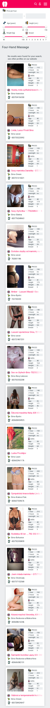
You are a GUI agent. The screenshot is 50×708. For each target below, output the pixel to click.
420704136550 (17, 97)
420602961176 (17, 460)
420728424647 (17, 703)
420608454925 (17, 420)
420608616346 (17, 622)
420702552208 (17, 380)
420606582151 (17, 662)
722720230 (16, 299)
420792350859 (17, 541)
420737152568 (17, 581)
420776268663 (17, 218)
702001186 (16, 259)
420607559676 (17, 501)
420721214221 (17, 178)
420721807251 (17, 339)
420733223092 (17, 137)
